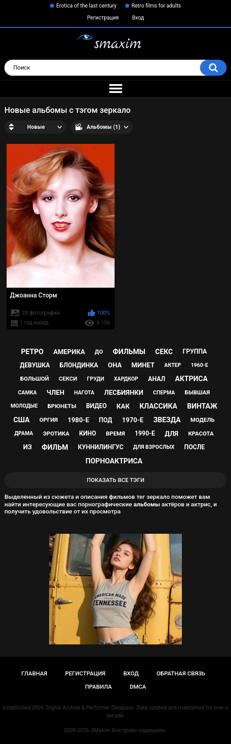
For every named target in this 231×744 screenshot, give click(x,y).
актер (172, 365)
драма (23, 433)
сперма (164, 392)
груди (95, 379)
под (105, 420)
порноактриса (113, 461)
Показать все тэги (115, 480)
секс (164, 351)
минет (142, 365)
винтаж (202, 406)
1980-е (78, 420)
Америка (69, 352)
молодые (24, 406)
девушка (35, 365)
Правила (98, 686)
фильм (55, 447)
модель (202, 419)
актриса (191, 378)
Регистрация (103, 18)
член (55, 393)
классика (158, 406)
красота (201, 433)
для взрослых (153, 447)
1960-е (199, 365)
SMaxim (100, 730)
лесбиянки (123, 393)
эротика (56, 433)
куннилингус (100, 447)
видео (96, 405)
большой (34, 378)
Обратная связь (181, 673)
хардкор (126, 379)
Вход (138, 18)
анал (156, 378)
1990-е (145, 433)
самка (27, 392)
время (115, 433)
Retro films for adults (156, 6)
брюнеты (61, 406)
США (21, 420)
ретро (32, 351)
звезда (167, 420)
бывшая (197, 392)
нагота (84, 392)
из (27, 447)
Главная (34, 673)
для (171, 434)
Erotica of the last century (86, 6)
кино (87, 433)
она (115, 365)
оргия (48, 419)
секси (68, 378)
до (99, 351)
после (194, 447)
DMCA (138, 686)
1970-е (132, 420)
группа (195, 351)
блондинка (79, 365)
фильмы (129, 351)
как (122, 406)
